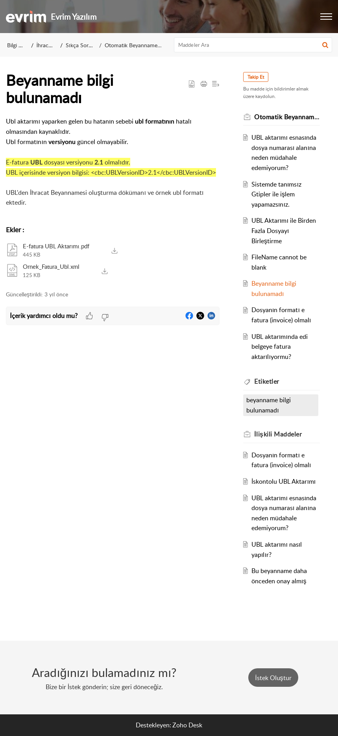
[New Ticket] (273, 677)
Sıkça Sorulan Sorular (92, 45)
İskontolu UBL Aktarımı (285, 481)
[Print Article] (204, 84)
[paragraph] (113, 167)
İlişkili (279, 434)
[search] (253, 44)
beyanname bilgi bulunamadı (270, 405)
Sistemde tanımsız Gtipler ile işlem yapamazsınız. (278, 194)
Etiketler (268, 381)
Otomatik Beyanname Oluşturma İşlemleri (156, 45)
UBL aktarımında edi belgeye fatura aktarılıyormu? (281, 346)
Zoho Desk (187, 725)
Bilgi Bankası (22, 45)
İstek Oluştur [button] (273, 677)
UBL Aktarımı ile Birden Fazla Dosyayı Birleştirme (285, 230)
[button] (326, 16)
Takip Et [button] (257, 77)
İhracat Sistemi (54, 45)
